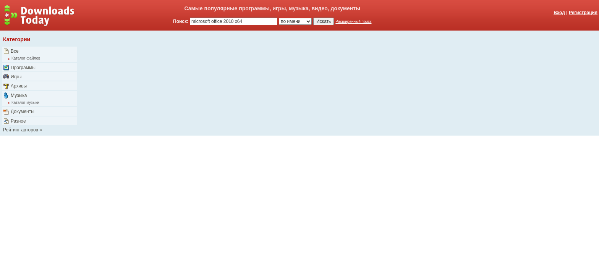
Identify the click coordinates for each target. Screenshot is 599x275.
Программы (23, 67)
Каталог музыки (25, 102)
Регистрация (583, 12)
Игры (16, 76)
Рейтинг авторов (20, 130)
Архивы (19, 86)
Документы (22, 111)
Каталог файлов (25, 58)
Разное (18, 121)
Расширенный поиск (353, 21)
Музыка (19, 95)
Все (15, 51)
